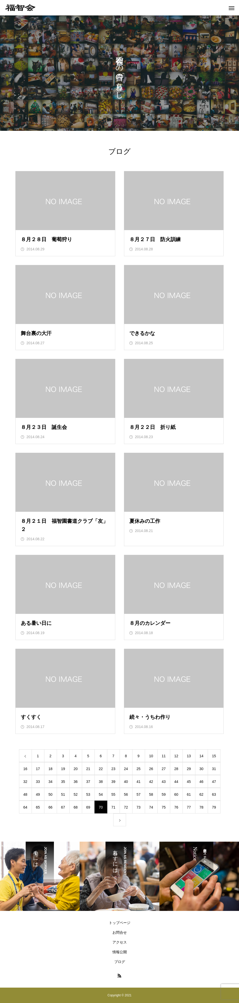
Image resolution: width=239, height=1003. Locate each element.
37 (88, 782)
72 (126, 807)
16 (25, 769)
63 (214, 794)
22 (101, 769)
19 (63, 769)
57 (139, 794)
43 (164, 782)
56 (126, 794)
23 (113, 769)
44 (176, 782)
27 (164, 769)
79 (214, 807)
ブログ (119, 962)
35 (63, 782)
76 (176, 807)
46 (201, 782)
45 (189, 782)
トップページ (119, 923)
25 (139, 769)
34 (51, 782)
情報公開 (119, 952)
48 (25, 794)
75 (164, 807)
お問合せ (119, 932)
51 (63, 794)
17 (38, 769)
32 (25, 782)
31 (214, 769)
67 (63, 807)
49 (38, 794)
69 (88, 807)
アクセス (119, 942)
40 (126, 782)
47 (214, 782)
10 (151, 756)
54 (101, 794)
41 (139, 782)
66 (51, 807)
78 (201, 807)
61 (189, 794)
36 (76, 782)
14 (201, 756)
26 (151, 769)
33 (38, 782)
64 (25, 807)
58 (151, 794)
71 (113, 807)
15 (214, 756)
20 (76, 769)
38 (101, 782)
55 (113, 794)
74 (151, 807)
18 (51, 769)
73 (139, 807)
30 (201, 769)
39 (113, 782)
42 (151, 782)
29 (189, 769)
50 (51, 794)
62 (201, 794)
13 (189, 756)
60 (176, 794)
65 (38, 807)
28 (176, 769)
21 (88, 769)
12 (176, 756)
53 (88, 794)
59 (164, 794)
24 (126, 769)
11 (164, 756)
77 (189, 807)
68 (76, 807)
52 (76, 794)
